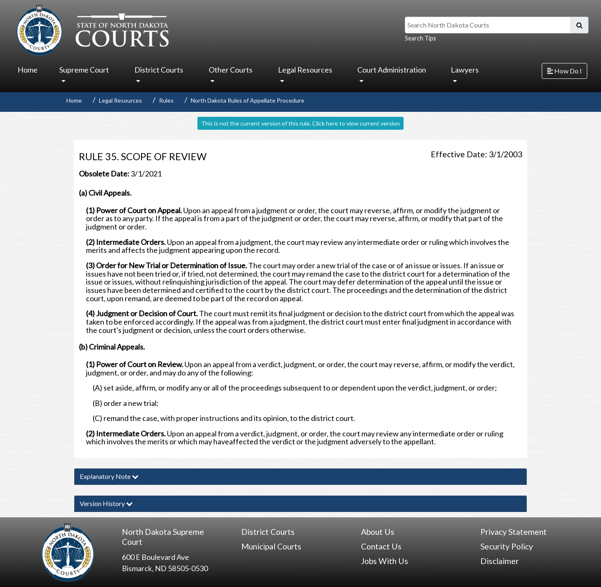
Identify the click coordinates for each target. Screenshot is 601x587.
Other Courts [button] (231, 69)
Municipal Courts (271, 546)
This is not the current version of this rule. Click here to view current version (300, 123)
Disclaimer (499, 561)
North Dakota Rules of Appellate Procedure (247, 100)
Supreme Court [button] (84, 69)
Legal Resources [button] (305, 69)
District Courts (268, 532)
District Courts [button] (158, 69)
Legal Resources (120, 100)
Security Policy (506, 546)
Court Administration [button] (391, 69)
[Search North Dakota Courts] (488, 25)
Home (28, 69)
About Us (377, 532)
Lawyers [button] (465, 69)
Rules (166, 100)
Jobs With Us (384, 561)
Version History (106, 503)
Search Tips (420, 38)
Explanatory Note (109, 476)
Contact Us (381, 546)
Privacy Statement (513, 532)
